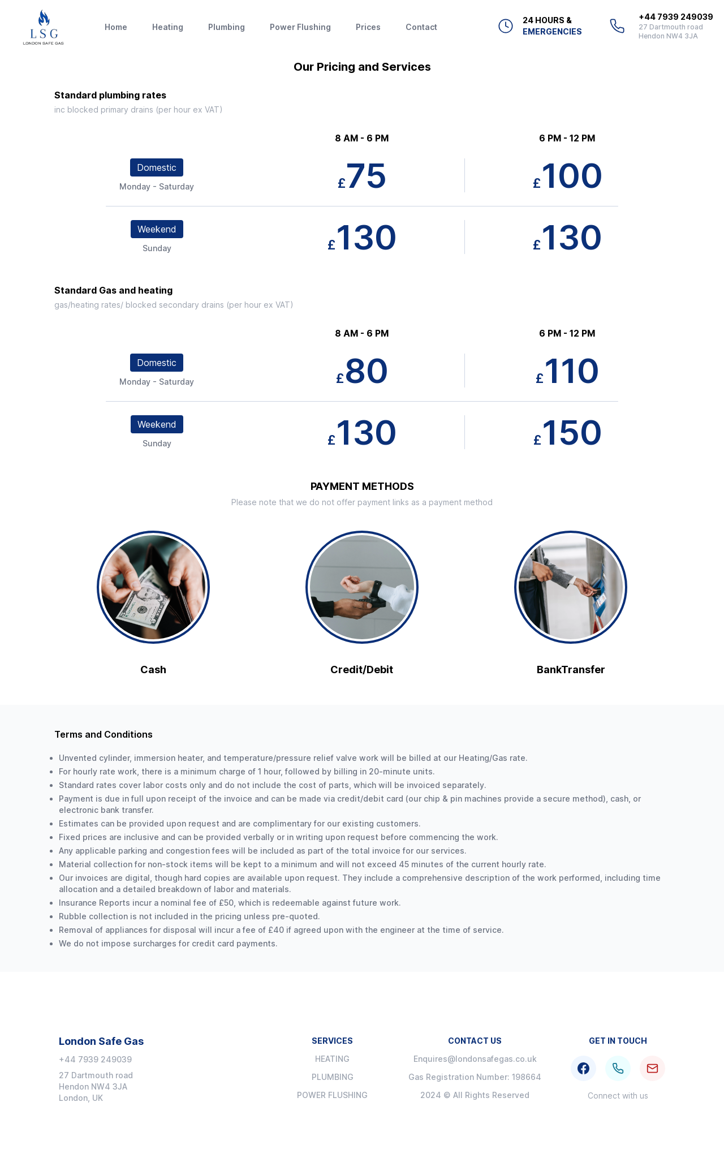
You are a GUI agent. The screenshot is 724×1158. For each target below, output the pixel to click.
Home (116, 27)
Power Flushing (300, 27)
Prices (368, 27)
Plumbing (226, 27)
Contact (421, 27)
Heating (167, 27)
